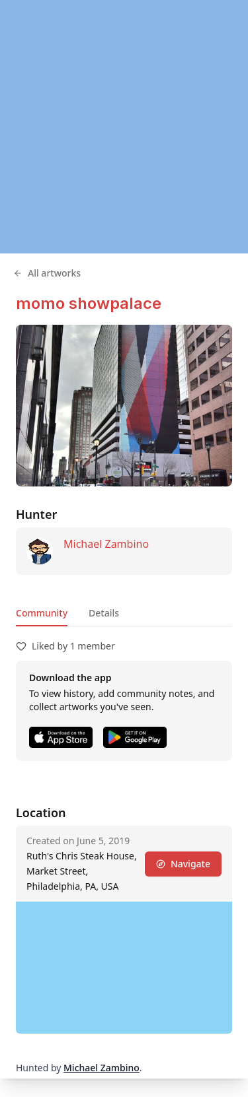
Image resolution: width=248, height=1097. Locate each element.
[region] (124, 126)
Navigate (183, 863)
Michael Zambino (106, 544)
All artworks (47, 273)
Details (104, 613)
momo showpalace (88, 303)
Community (41, 613)
